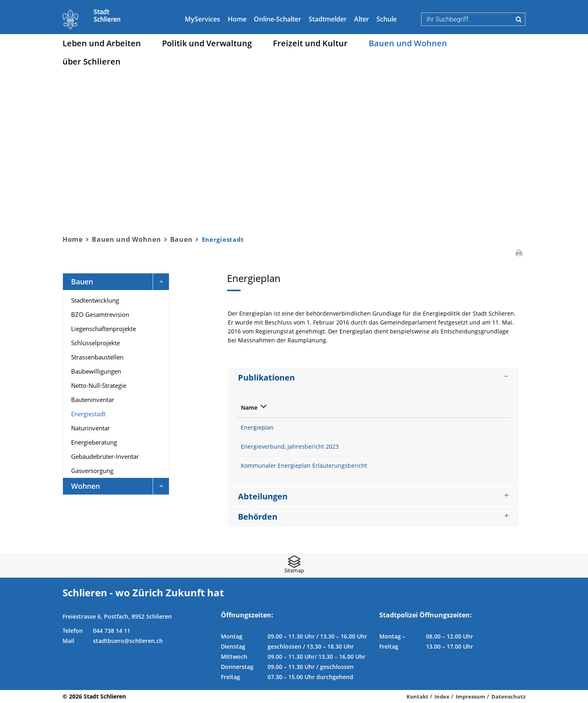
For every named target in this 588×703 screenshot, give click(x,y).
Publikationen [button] (266, 377)
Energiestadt (106, 413)
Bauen (82, 281)
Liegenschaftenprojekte (103, 329)
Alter (361, 19)
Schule (386, 19)
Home (237, 19)
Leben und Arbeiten (102, 43)
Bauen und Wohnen (408, 43)
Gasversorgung (92, 471)
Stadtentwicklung (95, 300)
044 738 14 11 (111, 630)
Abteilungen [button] (263, 496)
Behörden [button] (257, 516)
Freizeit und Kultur (310, 43)
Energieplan (257, 427)
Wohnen (85, 486)
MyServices (202, 19)
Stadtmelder (328, 19)
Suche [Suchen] (519, 19)
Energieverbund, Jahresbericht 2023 (290, 446)
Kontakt (417, 696)
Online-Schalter (277, 19)
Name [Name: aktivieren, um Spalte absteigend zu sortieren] (249, 407)
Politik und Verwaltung (207, 43)
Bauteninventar (92, 400)
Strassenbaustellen (97, 357)
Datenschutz (508, 696)
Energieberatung (94, 442)
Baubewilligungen (96, 371)
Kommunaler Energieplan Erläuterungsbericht (304, 465)
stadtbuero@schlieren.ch (128, 641)
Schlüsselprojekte (95, 343)
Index (442, 696)
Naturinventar (90, 428)
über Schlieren (92, 61)
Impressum (470, 696)
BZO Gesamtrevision (100, 314)
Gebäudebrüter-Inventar (105, 456)
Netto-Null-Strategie (98, 385)
